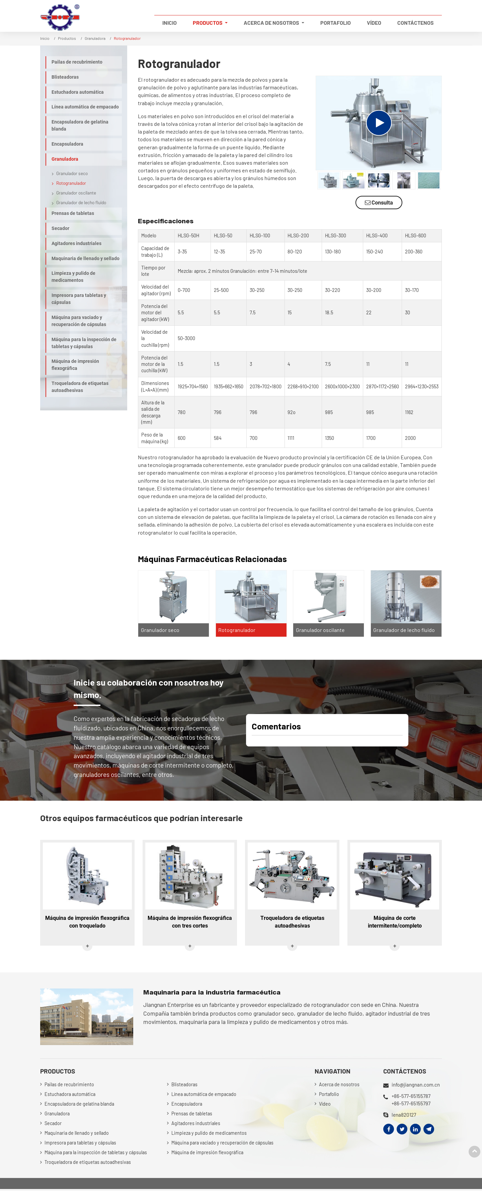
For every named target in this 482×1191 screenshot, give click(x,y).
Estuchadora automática (78, 92)
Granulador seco (160, 630)
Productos (67, 38)
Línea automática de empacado (85, 107)
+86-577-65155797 (411, 1104)
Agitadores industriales (76, 243)
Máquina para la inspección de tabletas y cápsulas (84, 343)
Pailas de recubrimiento (77, 62)
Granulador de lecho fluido (404, 630)
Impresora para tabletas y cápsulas (79, 299)
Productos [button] (208, 22)
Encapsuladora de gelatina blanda (80, 125)
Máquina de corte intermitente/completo (395, 922)
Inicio (169, 22)
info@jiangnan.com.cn (416, 1085)
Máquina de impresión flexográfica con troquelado (87, 922)
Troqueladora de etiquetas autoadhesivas (80, 387)
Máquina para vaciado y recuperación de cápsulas (79, 321)
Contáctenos (415, 22)
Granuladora (95, 38)
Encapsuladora (67, 144)
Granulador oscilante (320, 630)
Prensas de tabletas (73, 213)
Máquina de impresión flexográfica (75, 365)
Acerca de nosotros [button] (272, 22)
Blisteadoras (65, 77)
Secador (60, 228)
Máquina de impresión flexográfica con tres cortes (190, 922)
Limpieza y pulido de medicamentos (73, 276)
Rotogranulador (237, 630)
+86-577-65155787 (411, 1096)
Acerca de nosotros (339, 1085)
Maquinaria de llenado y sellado (85, 258)
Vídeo (374, 22)
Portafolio (335, 22)
